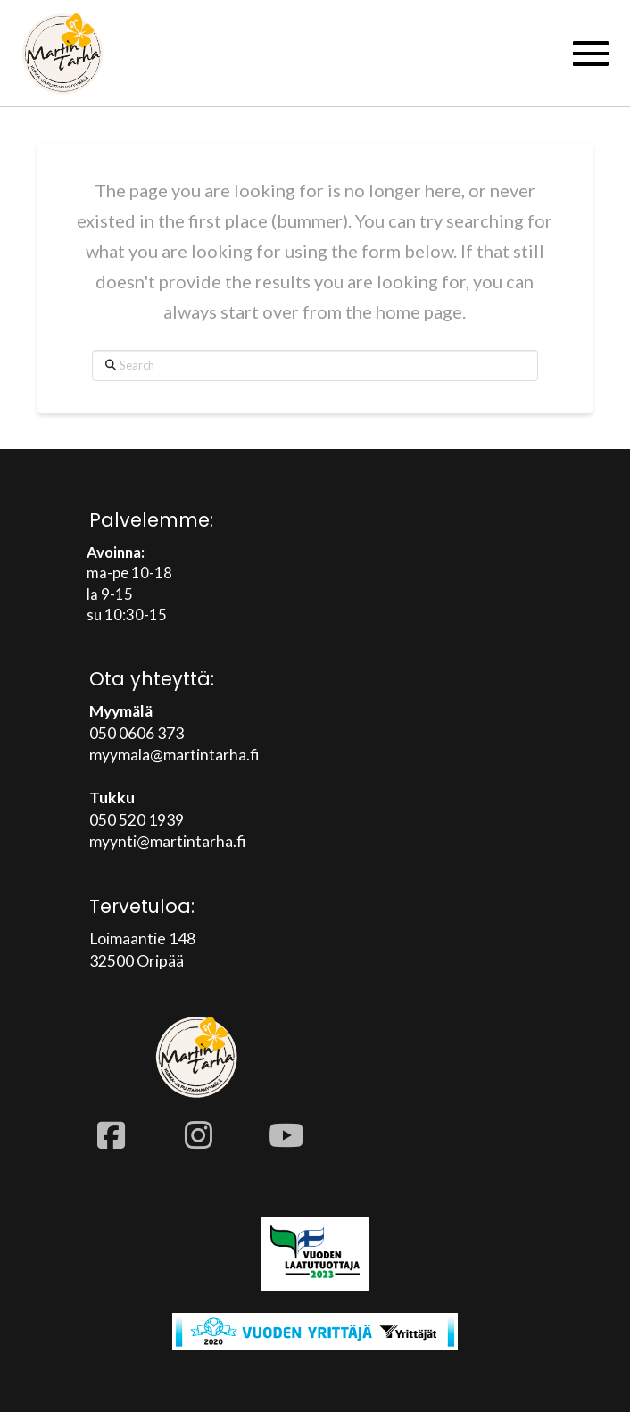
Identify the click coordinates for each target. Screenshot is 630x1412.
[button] (590, 53)
